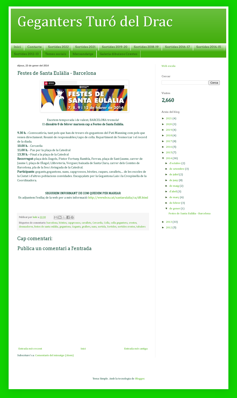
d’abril (173, 191)
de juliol (174, 174)
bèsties (63, 223)
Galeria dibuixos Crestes (118, 54)
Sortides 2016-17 (177, 47)
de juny (174, 180)
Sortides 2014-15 (208, 47)
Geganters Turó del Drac (95, 22)
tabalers (140, 227)
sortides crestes (126, 227)
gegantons (65, 227)
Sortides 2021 (85, 47)
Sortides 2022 (58, 47)
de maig (174, 186)
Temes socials (55, 54)
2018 (169, 135)
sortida (102, 227)
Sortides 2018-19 (146, 47)
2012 (169, 227)
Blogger (139, 378)
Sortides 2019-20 (114, 47)
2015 (169, 152)
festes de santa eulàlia (46, 227)
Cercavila (97, 223)
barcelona (52, 223)
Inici (17, 47)
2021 (169, 118)
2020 (169, 124)
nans (94, 227)
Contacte (34, 47)
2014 (169, 158)
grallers (86, 227)
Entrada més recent (30, 348)
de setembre (177, 169)
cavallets (86, 223)
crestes (133, 223)
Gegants (76, 227)
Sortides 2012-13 (26, 54)
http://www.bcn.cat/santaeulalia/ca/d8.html (118, 197)
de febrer (175, 203)
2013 (169, 222)
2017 (169, 141)
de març (174, 197)
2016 (169, 147)
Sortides (111, 227)
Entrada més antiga (136, 348)
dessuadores (26, 227)
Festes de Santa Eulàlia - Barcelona (189, 213)
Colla (106, 223)
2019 (169, 129)
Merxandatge (83, 54)
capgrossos (74, 223)
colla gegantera (119, 223)
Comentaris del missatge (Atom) (54, 355)
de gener (175, 208)
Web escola (168, 66)
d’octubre (175, 163)
